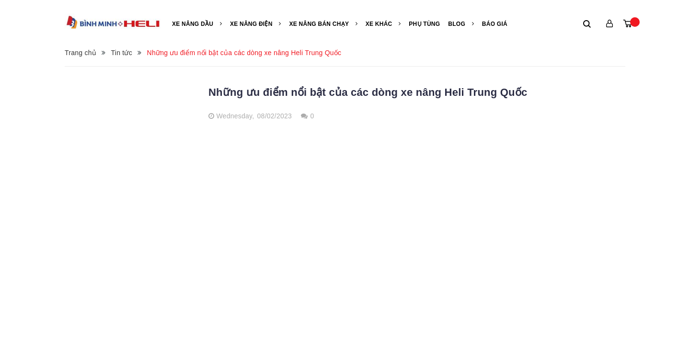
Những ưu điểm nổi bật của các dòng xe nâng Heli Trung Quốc (367, 92)
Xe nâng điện (255, 24)
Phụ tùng (424, 24)
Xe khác (383, 24)
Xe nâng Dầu (197, 24)
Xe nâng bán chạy (323, 24)
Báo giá (494, 24)
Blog (461, 24)
